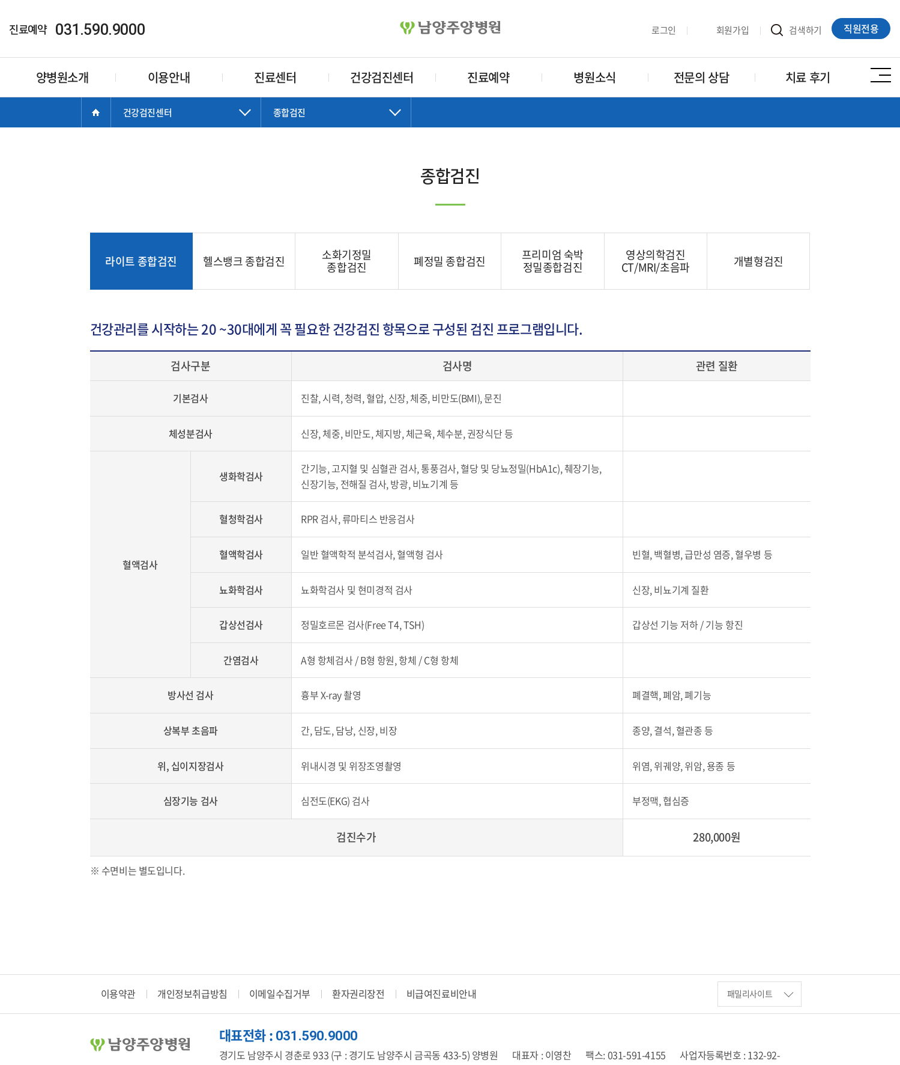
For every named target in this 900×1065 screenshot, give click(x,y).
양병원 (450, 28)
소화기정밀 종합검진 (347, 261)
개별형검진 (759, 261)
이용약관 (118, 994)
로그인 (654, 30)
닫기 (186, 124)
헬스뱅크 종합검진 (244, 261)
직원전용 (861, 28)
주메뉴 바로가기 (0, 0)
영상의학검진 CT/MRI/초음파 (655, 261)
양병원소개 (62, 77)
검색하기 (797, 30)
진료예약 (488, 77)
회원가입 (723, 30)
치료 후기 (807, 77)
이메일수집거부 (279, 994)
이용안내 (169, 77)
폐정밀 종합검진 (450, 261)
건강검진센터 (382, 77)
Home (96, 112)
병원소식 (594, 77)
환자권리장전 (358, 994)
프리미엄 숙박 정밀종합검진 (553, 261)
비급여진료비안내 (441, 994)
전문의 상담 (701, 77)
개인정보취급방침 (192, 994)
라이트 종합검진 (141, 261)
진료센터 (275, 77)
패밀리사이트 (760, 994)
